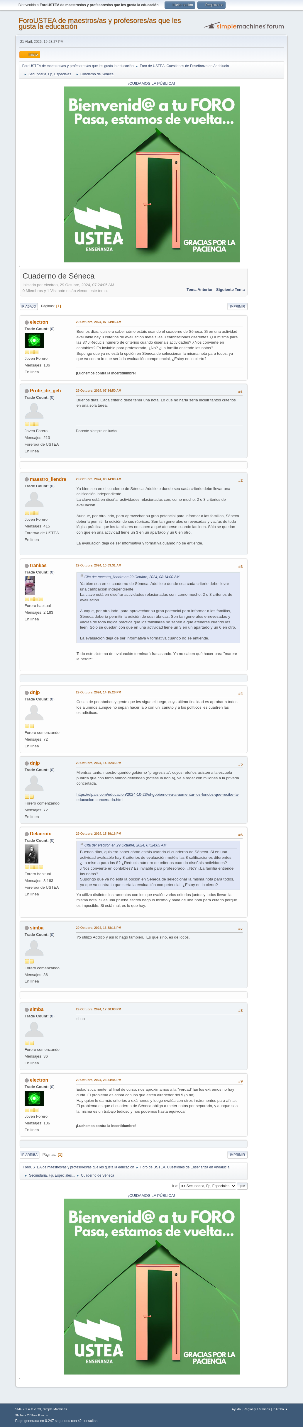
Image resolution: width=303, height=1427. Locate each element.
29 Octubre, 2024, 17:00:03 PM (98, 1009)
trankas (38, 565)
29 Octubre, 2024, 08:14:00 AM (98, 479)
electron (39, 322)
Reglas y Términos (256, 1409)
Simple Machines (55, 1409)
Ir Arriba (29, 1154)
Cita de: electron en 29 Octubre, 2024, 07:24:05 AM (125, 845)
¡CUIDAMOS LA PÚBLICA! (151, 83)
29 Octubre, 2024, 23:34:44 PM (98, 1080)
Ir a (174, 1186)
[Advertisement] (265, 359)
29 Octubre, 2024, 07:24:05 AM (98, 322)
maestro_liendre (48, 479)
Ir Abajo (28, 306)
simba (36, 927)
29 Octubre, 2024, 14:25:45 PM (98, 763)
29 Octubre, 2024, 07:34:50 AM (98, 390)
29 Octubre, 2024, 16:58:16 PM (98, 927)
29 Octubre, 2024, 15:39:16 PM (98, 833)
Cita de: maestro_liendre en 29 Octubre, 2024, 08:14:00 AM (132, 577)
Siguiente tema (230, 289)
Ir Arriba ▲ (280, 1409)
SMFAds (20, 1415)
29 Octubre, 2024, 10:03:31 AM (98, 565)
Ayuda (236, 1409)
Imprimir (237, 306)
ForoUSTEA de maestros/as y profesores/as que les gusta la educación (100, 23)
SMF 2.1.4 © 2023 (28, 1409)
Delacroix (40, 833)
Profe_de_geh (45, 390)
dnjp (35, 692)
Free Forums (39, 1415)
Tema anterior (200, 289)
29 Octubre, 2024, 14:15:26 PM (98, 692)
